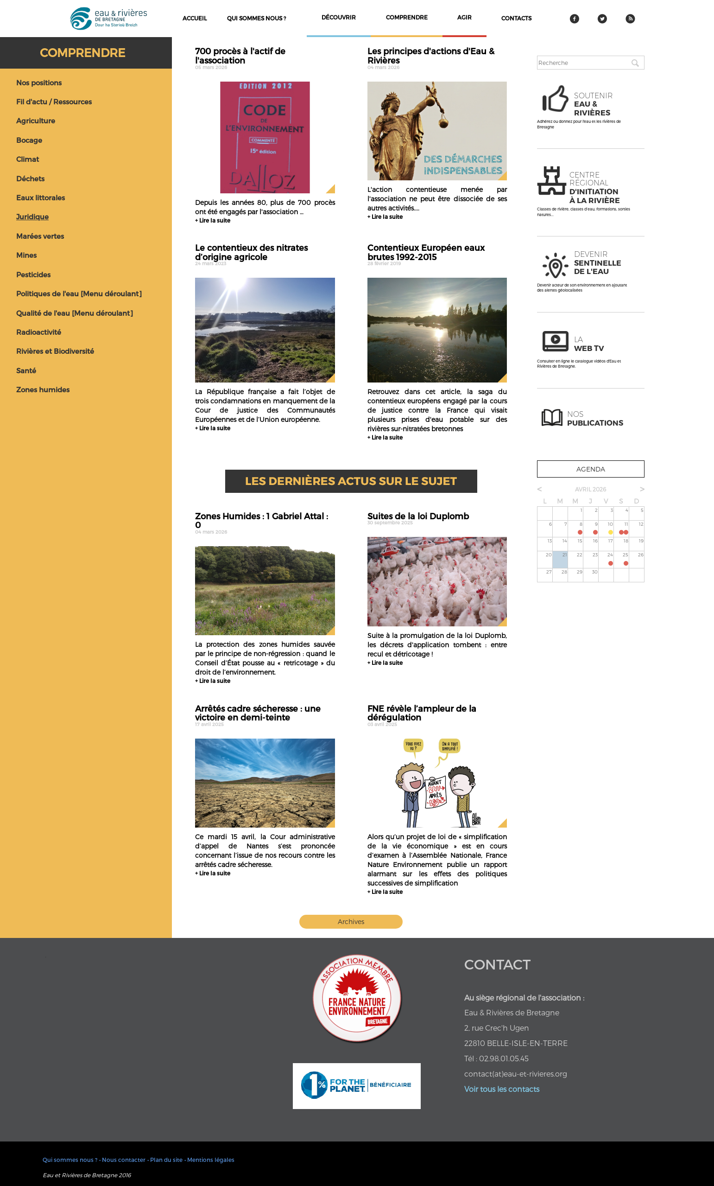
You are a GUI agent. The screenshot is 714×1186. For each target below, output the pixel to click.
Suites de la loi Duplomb (437, 518)
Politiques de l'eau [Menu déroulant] (79, 293)
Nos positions (39, 82)
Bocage (29, 140)
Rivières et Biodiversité (55, 351)
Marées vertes (40, 236)
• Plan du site (165, 1159)
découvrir (339, 17)
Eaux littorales (40, 197)
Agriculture (35, 120)
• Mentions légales (209, 1159)
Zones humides (43, 389)
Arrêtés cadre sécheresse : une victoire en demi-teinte (265, 715)
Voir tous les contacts (501, 1088)
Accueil (195, 18)
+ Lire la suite (212, 220)
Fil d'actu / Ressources (54, 101)
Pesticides (33, 274)
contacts (516, 18)
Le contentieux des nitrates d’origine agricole (265, 254)
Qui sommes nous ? (256, 18)
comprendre (407, 17)
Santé (26, 370)
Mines (26, 255)
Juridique (32, 216)
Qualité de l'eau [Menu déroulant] (74, 313)
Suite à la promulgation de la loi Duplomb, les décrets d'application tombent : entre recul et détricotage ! (437, 644)
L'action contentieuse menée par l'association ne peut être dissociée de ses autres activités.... (437, 198)
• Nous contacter (122, 1159)
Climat (27, 159)
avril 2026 (590, 489)
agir (464, 17)
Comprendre (82, 52)
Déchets (30, 178)
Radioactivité (38, 332)
